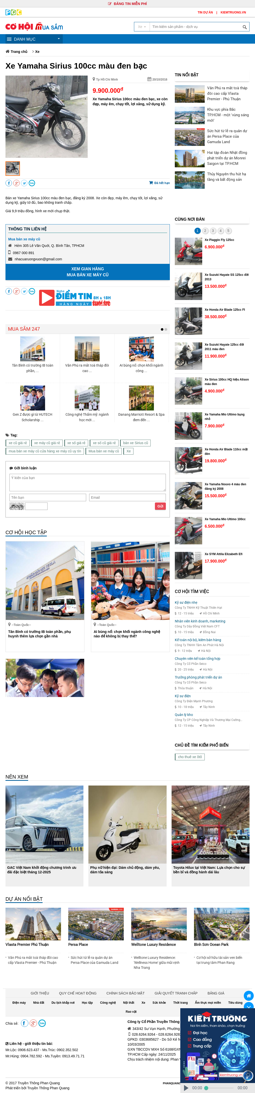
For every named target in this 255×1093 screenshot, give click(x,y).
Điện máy (19, 1002)
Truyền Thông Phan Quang (39, 1083)
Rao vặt (131, 1011)
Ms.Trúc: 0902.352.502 (60, 1050)
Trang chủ (19, 52)
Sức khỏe (159, 1002)
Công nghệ (108, 1002)
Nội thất (128, 1002)
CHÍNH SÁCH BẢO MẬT (126, 993)
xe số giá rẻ (76, 443)
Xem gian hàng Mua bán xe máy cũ (88, 272)
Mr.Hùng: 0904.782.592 (23, 1056)
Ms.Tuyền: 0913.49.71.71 (64, 1056)
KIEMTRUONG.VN (233, 12)
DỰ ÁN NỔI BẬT (24, 899)
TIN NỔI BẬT (186, 75)
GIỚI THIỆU (40, 993)
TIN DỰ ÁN (205, 12)
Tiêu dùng (235, 1002)
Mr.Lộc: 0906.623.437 (22, 1050)
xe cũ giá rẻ (18, 443)
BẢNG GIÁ (215, 993)
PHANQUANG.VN (174, 1083)
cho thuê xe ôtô (190, 757)
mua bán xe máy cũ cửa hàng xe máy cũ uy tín (45, 451)
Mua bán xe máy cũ (24, 239)
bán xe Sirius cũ (135, 443)
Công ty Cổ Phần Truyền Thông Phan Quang (164, 1022)
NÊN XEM (16, 777)
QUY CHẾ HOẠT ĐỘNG (77, 993)
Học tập (87, 1002)
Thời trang (180, 1002)
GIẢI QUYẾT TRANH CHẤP (176, 993)
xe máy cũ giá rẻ (47, 443)
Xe (37, 52)
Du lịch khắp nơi (63, 1002)
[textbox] (199, 26)
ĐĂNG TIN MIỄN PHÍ (127, 4)
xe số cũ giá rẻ (104, 443)
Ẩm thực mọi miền (208, 1002)
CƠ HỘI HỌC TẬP (26, 532)
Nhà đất (38, 1002)
